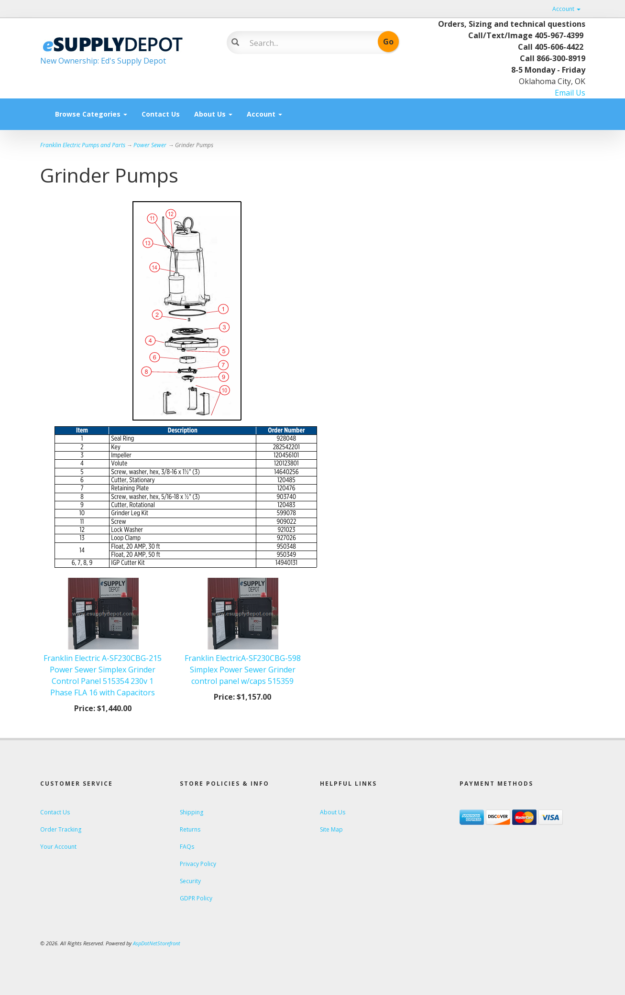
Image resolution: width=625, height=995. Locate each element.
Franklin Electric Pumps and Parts (82, 145)
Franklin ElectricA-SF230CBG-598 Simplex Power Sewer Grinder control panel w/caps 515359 (243, 669)
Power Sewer (149, 145)
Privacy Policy (198, 864)
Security (190, 881)
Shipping (191, 812)
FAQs (187, 847)
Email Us (570, 92)
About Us (213, 114)
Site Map (331, 829)
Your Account (58, 847)
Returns (190, 829)
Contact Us (161, 114)
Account (566, 9)
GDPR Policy (196, 898)
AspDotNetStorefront (156, 943)
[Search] (306, 43)
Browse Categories (91, 114)
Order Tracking (60, 829)
